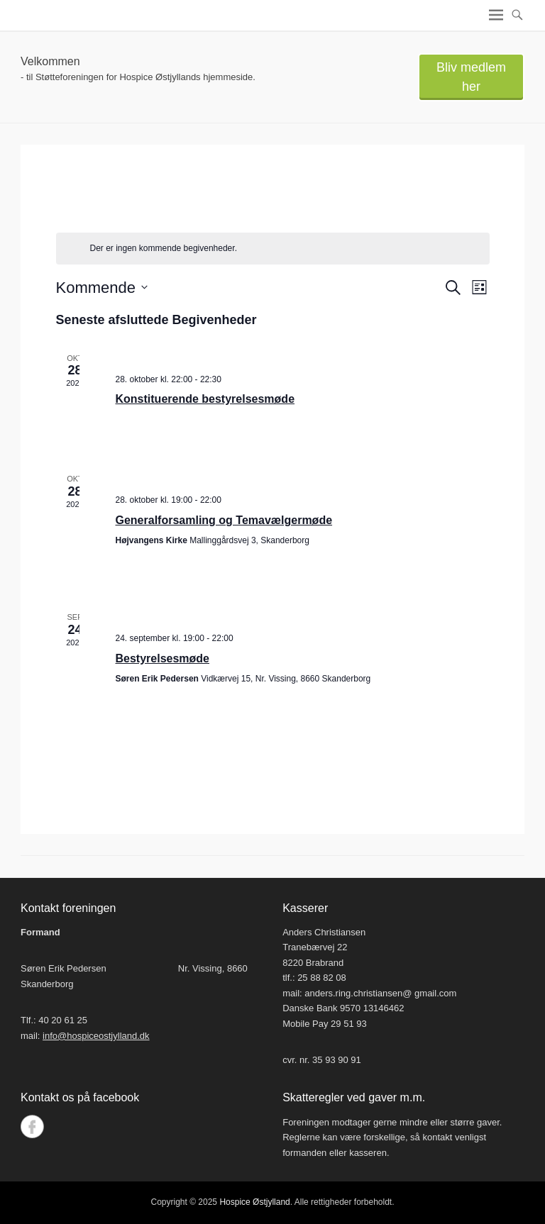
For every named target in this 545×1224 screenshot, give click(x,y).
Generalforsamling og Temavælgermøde (224, 520)
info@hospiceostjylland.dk (96, 1035)
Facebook (32, 1126)
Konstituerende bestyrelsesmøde (205, 399)
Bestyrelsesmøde (163, 658)
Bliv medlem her (471, 77)
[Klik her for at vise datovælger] (102, 287)
